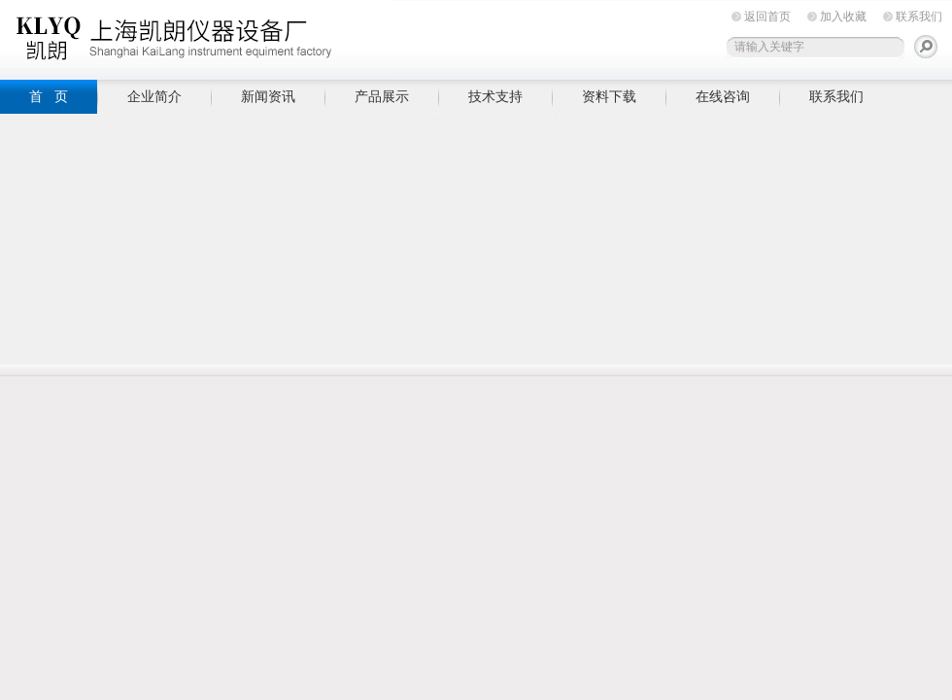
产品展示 (382, 96)
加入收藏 (843, 16)
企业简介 (154, 96)
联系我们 (919, 16)
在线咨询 (723, 96)
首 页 (48, 96)
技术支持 (495, 96)
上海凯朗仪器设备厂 (194, 36)
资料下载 (609, 96)
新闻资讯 (268, 96)
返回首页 (767, 16)
